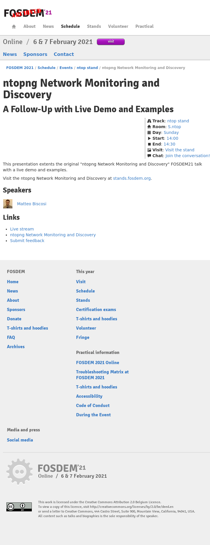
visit (111, 41)
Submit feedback (27, 240)
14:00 (172, 138)
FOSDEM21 (28, 13)
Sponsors (35, 54)
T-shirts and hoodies (27, 328)
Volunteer (118, 26)
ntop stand (87, 68)
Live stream (22, 229)
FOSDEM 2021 (20, 68)
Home (14, 26)
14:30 (169, 144)
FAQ (11, 337)
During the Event (93, 415)
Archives (16, 347)
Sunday (171, 132)
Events (66, 68)
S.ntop (174, 126)
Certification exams (96, 310)
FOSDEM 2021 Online (97, 363)
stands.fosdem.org (132, 178)
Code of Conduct (93, 405)
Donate (14, 319)
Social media (20, 440)
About (29, 26)
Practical (144, 26)
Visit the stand (179, 150)
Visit (81, 282)
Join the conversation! (188, 155)
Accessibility (89, 396)
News (48, 26)
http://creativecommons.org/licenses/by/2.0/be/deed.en (132, 507)
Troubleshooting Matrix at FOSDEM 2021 (102, 375)
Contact (64, 54)
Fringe (82, 337)
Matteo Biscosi (32, 203)
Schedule (70, 26)
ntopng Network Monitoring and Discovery (53, 234)
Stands (94, 26)
